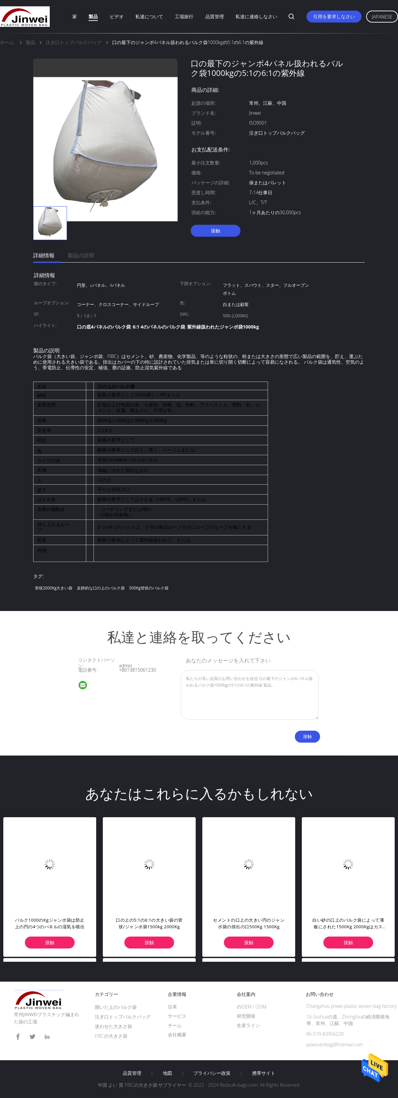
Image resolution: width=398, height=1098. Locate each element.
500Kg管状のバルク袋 (148, 588)
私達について (149, 16)
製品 (93, 16)
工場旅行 (184, 16)
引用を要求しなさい (334, 16)
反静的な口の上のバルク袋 (101, 588)
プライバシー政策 (212, 1073)
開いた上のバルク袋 (116, 1007)
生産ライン (248, 1025)
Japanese (382, 17)
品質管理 (214, 16)
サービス (177, 1016)
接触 (215, 230)
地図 (167, 1073)
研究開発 (246, 1016)
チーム (175, 1025)
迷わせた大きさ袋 (113, 1026)
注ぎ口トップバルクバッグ (123, 1016)
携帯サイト (263, 1073)
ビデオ (117, 16)
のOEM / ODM (251, 1007)
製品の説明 (81, 255)
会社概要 (177, 1034)
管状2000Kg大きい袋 (53, 588)
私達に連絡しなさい (256, 16)
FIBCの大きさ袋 (111, 1036)
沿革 (172, 1007)
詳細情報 (43, 255)
